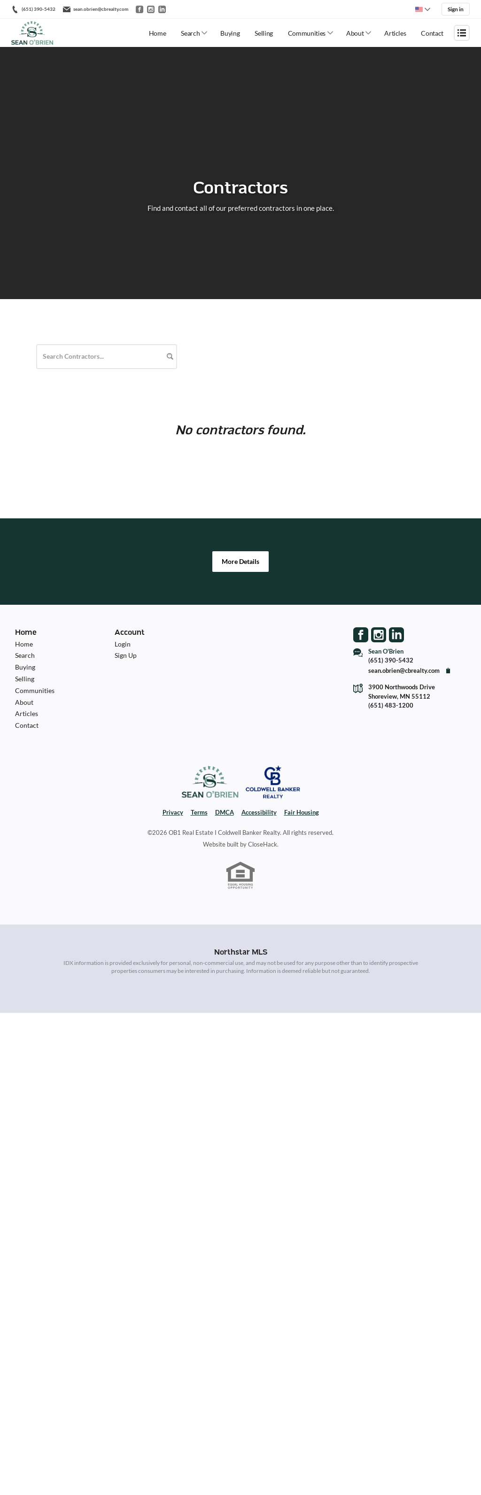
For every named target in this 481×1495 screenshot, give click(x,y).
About (355, 33)
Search (190, 33)
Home (157, 33)
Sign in (456, 9)
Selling (264, 33)
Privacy (173, 812)
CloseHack (262, 844)
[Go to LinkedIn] (162, 9)
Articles (395, 33)
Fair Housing (301, 812)
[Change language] (422, 9)
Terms (199, 812)
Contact (432, 33)
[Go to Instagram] (151, 9)
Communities (307, 33)
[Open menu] (462, 33)
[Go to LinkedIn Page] (396, 634)
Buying (230, 33)
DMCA (224, 812)
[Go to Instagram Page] (378, 634)
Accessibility (259, 812)
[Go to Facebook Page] (360, 634)
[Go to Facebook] (139, 9)
